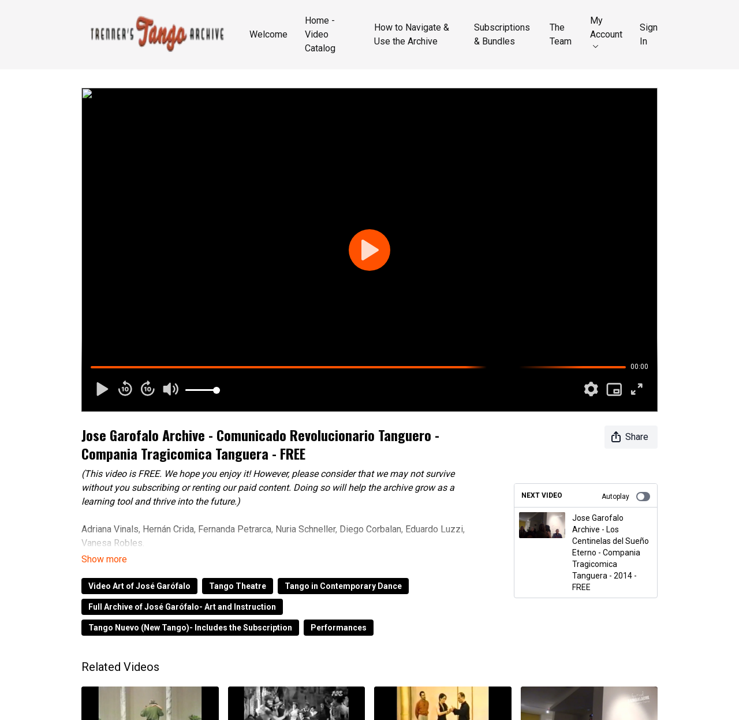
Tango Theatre (237, 586)
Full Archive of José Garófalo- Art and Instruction (182, 606)
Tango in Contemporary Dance (343, 586)
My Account (606, 31)
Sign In (649, 34)
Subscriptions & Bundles (502, 34)
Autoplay (626, 496)
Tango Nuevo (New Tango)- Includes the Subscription (190, 627)
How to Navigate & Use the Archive (411, 34)
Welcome (268, 34)
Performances (339, 627)
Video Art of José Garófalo (139, 586)
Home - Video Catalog (320, 34)
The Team (561, 34)
